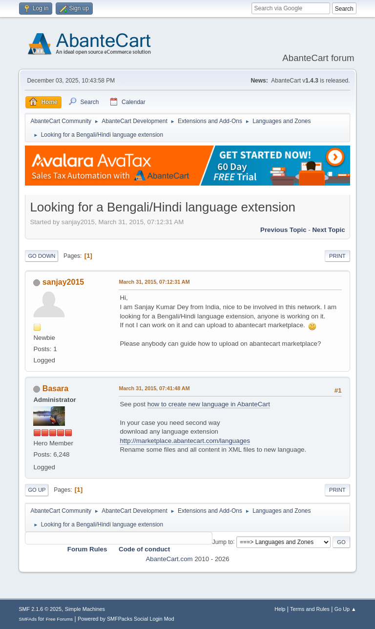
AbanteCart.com (169, 559)
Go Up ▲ (345, 609)
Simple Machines (85, 609)
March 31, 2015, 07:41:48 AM (154, 388)
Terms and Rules (310, 609)
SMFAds (28, 619)
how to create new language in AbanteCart (208, 404)
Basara (55, 388)
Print (337, 256)
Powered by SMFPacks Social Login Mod (126, 619)
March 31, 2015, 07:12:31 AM (154, 282)
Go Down (41, 256)
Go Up (36, 490)
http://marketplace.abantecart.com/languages (185, 440)
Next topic (328, 229)
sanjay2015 (63, 282)
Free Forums (59, 619)
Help (279, 609)
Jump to (222, 541)
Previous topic (283, 229)
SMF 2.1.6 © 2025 (40, 609)
